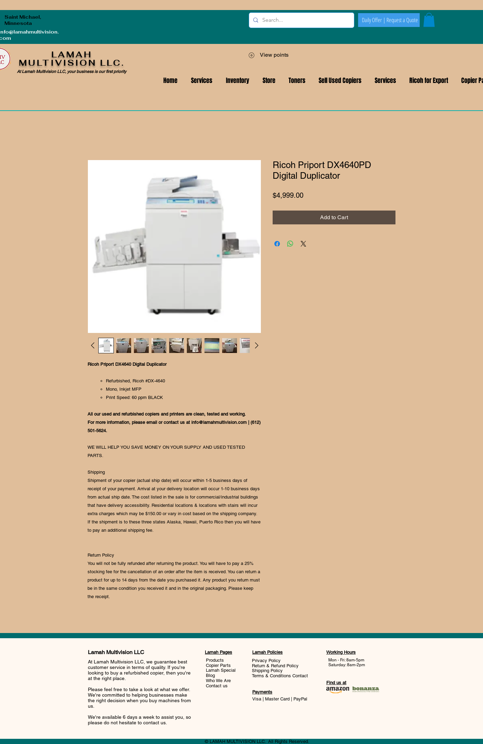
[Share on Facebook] (277, 244)
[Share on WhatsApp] (290, 244)
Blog (210, 675)
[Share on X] (303, 244)
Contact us (217, 685)
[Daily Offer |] (373, 20)
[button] (385, 81)
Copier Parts (218, 665)
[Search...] (300, 20)
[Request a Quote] (402, 20)
